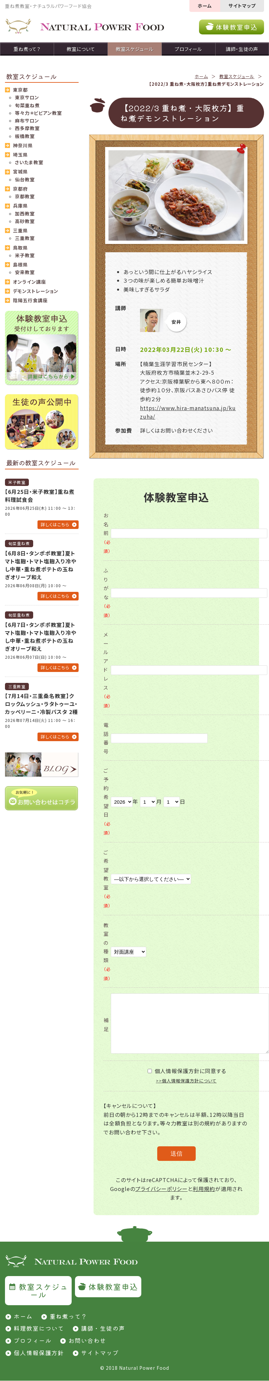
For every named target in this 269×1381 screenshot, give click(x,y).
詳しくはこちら (55, 524)
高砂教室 (25, 221)
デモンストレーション (35, 291)
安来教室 (25, 272)
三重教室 (25, 238)
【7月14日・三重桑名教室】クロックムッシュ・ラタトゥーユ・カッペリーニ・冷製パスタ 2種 (41, 704)
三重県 (20, 230)
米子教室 (25, 255)
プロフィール (32, 1340)
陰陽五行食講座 (30, 300)
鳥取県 (20, 247)
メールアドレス (107, 669)
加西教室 (25, 213)
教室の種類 (107, 951)
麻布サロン (27, 120)
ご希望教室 (107, 879)
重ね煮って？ (68, 1316)
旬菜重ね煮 (27, 105)
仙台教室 (25, 179)
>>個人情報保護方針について (186, 1080)
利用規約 (204, 1189)
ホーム (205, 5)
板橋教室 (25, 136)
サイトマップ (242, 5)
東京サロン (27, 97)
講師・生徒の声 (103, 1328)
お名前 (107, 533)
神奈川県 (23, 145)
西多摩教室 (27, 128)
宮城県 (20, 171)
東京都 (20, 89)
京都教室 (25, 196)
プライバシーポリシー (161, 1189)
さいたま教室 (29, 162)
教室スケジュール (236, 76)
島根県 (20, 264)
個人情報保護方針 (39, 1352)
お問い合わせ (87, 1340)
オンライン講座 (29, 281)
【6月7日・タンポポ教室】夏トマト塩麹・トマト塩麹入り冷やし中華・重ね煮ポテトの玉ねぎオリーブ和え (40, 636)
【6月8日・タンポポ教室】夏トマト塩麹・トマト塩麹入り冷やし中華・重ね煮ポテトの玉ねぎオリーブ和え (40, 565)
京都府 (20, 188)
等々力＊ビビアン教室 (38, 113)
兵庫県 (20, 205)
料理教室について (39, 1328)
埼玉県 (20, 154)
